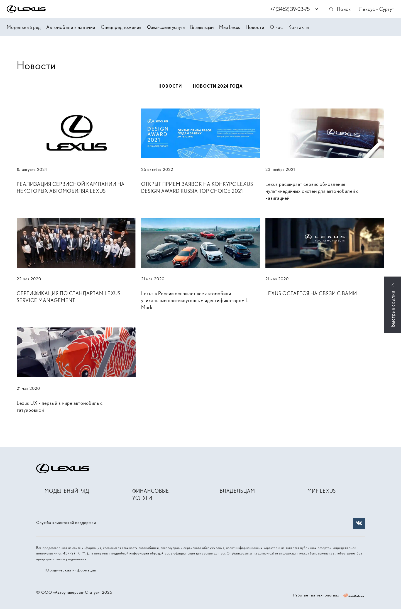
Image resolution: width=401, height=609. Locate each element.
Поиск (340, 9)
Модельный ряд (24, 27)
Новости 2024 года (218, 86)
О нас (276, 27)
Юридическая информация (70, 570)
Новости (255, 27)
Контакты (298, 27)
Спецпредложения (121, 27)
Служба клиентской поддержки (66, 522)
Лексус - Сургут (376, 9)
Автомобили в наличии (70, 27)
